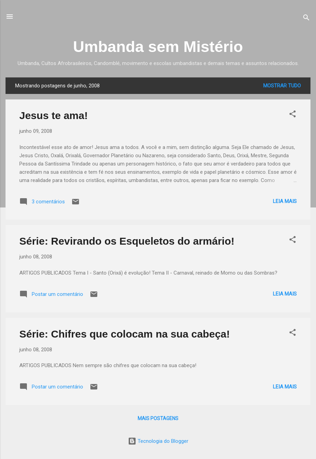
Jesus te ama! (53, 115)
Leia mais (285, 201)
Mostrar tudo (282, 86)
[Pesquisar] (306, 18)
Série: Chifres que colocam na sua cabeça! (124, 334)
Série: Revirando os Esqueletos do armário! (127, 241)
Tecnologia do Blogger (158, 441)
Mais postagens (158, 418)
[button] (292, 115)
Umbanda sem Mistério (158, 46)
